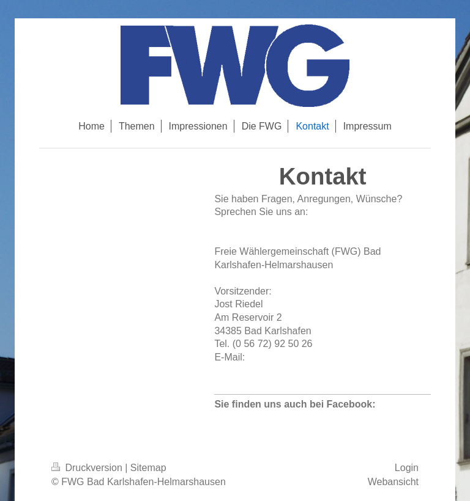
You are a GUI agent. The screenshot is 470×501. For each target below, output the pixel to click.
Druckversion (88, 468)
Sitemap (148, 468)
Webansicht (393, 482)
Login (407, 468)
